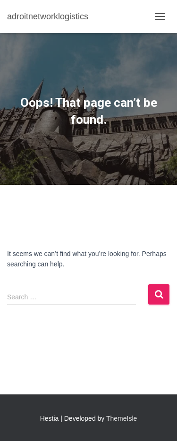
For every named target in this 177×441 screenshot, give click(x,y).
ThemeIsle (121, 418)
